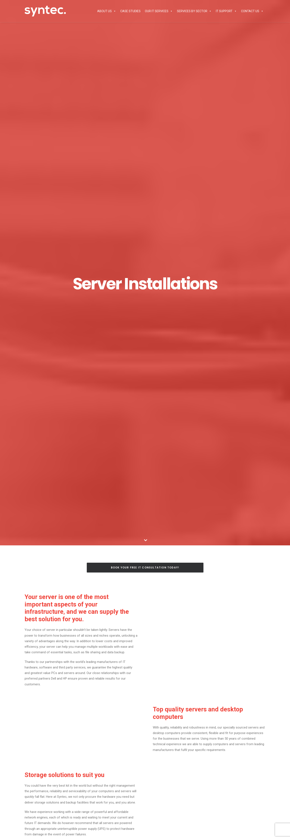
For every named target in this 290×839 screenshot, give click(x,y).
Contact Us (252, 11)
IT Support (226, 11)
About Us (106, 11)
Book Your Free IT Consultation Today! (145, 567)
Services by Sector (194, 11)
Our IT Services (159, 11)
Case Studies (130, 11)
